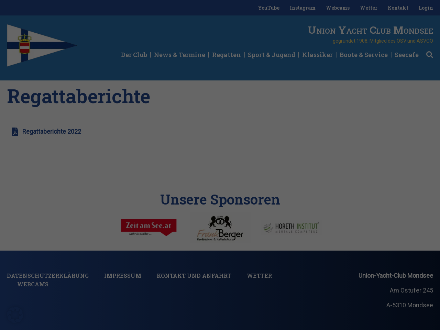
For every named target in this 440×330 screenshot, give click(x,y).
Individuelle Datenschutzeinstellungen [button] (385, 303)
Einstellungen (265, 305)
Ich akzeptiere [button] (385, 279)
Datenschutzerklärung (137, 305)
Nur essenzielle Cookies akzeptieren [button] (71, 319)
